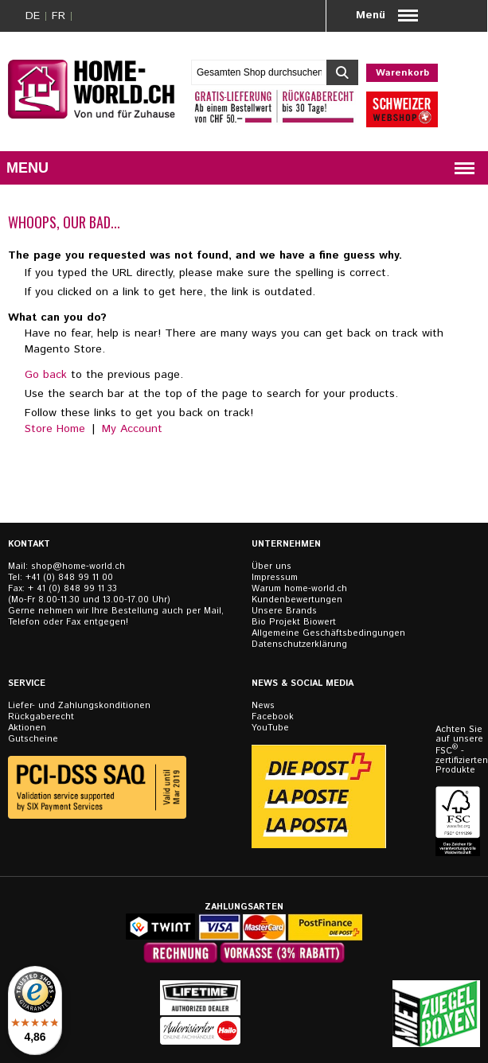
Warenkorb (402, 73)
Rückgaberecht (41, 717)
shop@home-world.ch (78, 566)
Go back (46, 375)
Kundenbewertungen (297, 600)
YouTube (270, 728)
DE (32, 16)
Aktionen (27, 728)
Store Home (55, 429)
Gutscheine (33, 739)
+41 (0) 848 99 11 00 (69, 577)
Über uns (271, 566)
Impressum (275, 577)
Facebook (273, 717)
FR (58, 16)
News (263, 705)
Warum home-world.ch (299, 588)
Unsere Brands (284, 611)
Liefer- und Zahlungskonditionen (79, 705)
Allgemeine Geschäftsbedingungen (328, 633)
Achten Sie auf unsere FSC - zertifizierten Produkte (459, 750)
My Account (132, 429)
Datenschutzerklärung (299, 644)
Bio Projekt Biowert (294, 622)
